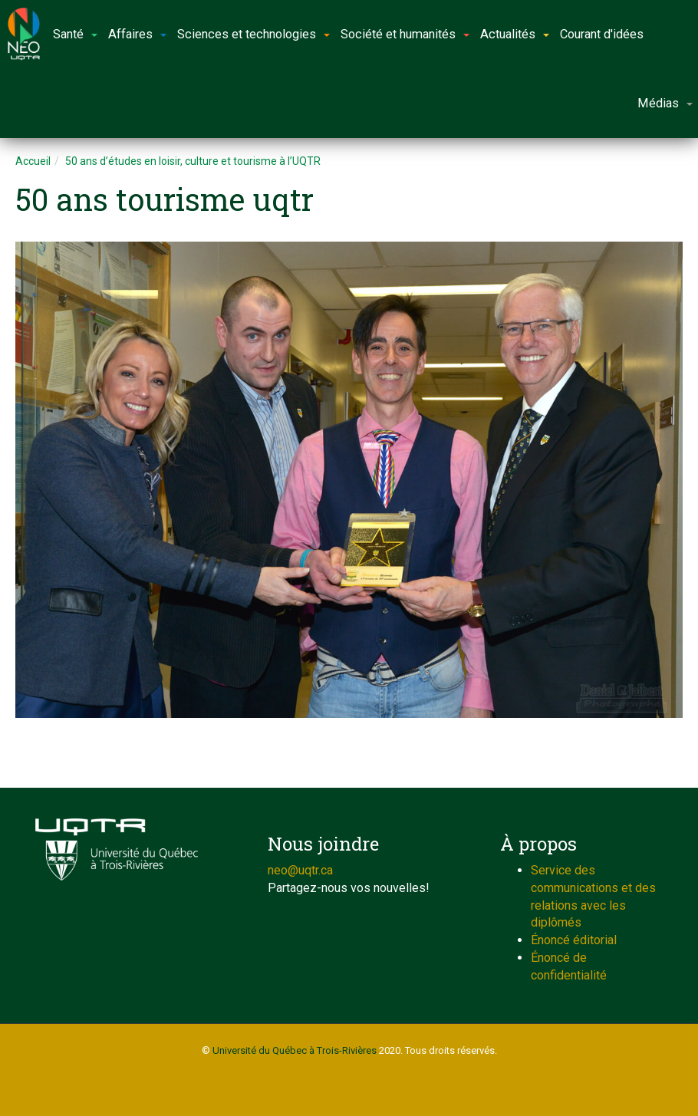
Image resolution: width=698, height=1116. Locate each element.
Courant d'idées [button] (602, 34)
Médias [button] (665, 103)
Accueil (33, 161)
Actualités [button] (514, 34)
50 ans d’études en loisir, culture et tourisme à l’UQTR (193, 161)
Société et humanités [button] (405, 34)
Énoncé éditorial (574, 940)
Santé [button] (75, 34)
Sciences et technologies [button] (253, 34)
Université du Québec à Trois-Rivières (294, 1050)
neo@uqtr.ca (300, 870)
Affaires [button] (137, 34)
